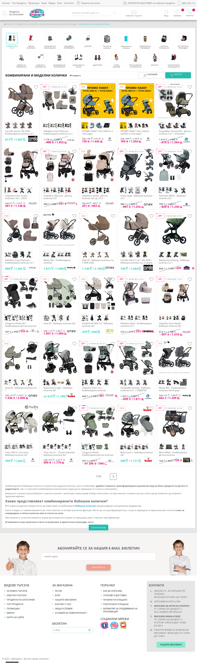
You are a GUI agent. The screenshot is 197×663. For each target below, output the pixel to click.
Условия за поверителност (71, 612)
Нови (44, 3)
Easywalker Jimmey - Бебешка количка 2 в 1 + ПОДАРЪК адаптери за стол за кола (135, 390)
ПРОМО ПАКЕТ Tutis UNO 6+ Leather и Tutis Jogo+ (135, 132)
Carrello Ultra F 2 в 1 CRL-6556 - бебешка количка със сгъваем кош (136, 263)
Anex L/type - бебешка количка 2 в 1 (136, 197)
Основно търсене (17, 590)
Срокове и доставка (115, 595)
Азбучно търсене (17, 595)
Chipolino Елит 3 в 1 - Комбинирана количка (94, 389)
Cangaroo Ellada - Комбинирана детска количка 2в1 (97, 455)
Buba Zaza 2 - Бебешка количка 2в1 (136, 453)
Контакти (69, 3)
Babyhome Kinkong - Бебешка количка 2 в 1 (174, 261)
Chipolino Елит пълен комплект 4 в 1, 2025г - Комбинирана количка (17, 198)
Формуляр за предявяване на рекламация (120, 610)
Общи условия (63, 608)
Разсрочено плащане (116, 604)
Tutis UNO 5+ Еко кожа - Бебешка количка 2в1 (17, 453)
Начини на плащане (115, 599)
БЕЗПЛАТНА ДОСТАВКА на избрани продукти (149, 3)
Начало (6, 3)
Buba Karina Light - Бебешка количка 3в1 (58, 389)
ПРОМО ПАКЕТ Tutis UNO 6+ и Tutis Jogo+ (97, 132)
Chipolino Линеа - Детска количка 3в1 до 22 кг (95, 197)
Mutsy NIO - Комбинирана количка (57, 261)
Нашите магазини (65, 599)
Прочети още (98, 527)
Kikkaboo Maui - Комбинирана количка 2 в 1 (136, 324)
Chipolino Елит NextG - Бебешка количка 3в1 (170, 324)
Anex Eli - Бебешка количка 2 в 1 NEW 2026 (97, 261)
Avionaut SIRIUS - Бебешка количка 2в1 (172, 197)
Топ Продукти (19, 3)
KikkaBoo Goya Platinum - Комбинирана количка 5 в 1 (58, 132)
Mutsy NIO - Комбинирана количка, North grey (172, 389)
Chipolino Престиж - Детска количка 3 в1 (58, 197)
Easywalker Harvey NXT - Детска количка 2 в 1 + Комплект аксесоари (175, 134)
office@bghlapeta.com (167, 601)
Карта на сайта (15, 617)
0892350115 (160, 590)
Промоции (33, 3)
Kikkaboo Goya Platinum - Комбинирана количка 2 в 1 (19, 261)
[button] (151, 75)
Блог (59, 3)
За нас (58, 590)
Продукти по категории (21, 599)
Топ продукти (15, 604)
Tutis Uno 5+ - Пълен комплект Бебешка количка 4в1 (59, 453)
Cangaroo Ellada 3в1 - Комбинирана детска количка (20, 324)
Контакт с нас (63, 604)
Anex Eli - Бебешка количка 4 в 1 (20, 389)
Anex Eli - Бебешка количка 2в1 (60, 323)
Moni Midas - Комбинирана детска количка (173, 453)
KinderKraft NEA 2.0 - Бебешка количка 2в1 (97, 324)
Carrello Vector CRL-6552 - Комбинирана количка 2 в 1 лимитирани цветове (19, 134)
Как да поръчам (112, 590)
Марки (52, 3)
